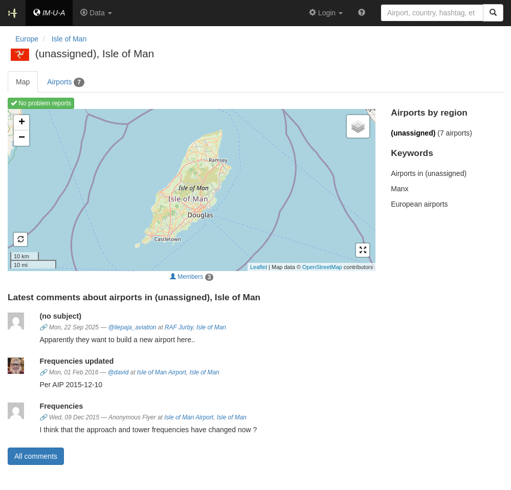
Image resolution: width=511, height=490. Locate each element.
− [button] (21, 138)
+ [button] (21, 122)
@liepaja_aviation (132, 327)
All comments (35, 456)
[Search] (493, 12)
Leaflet (258, 267)
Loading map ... (190, 190)
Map (23, 82)
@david (118, 372)
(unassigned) (413, 133)
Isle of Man (211, 327)
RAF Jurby (179, 327)
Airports (65, 82)
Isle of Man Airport (161, 372)
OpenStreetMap (322, 267)
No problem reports (41, 103)
